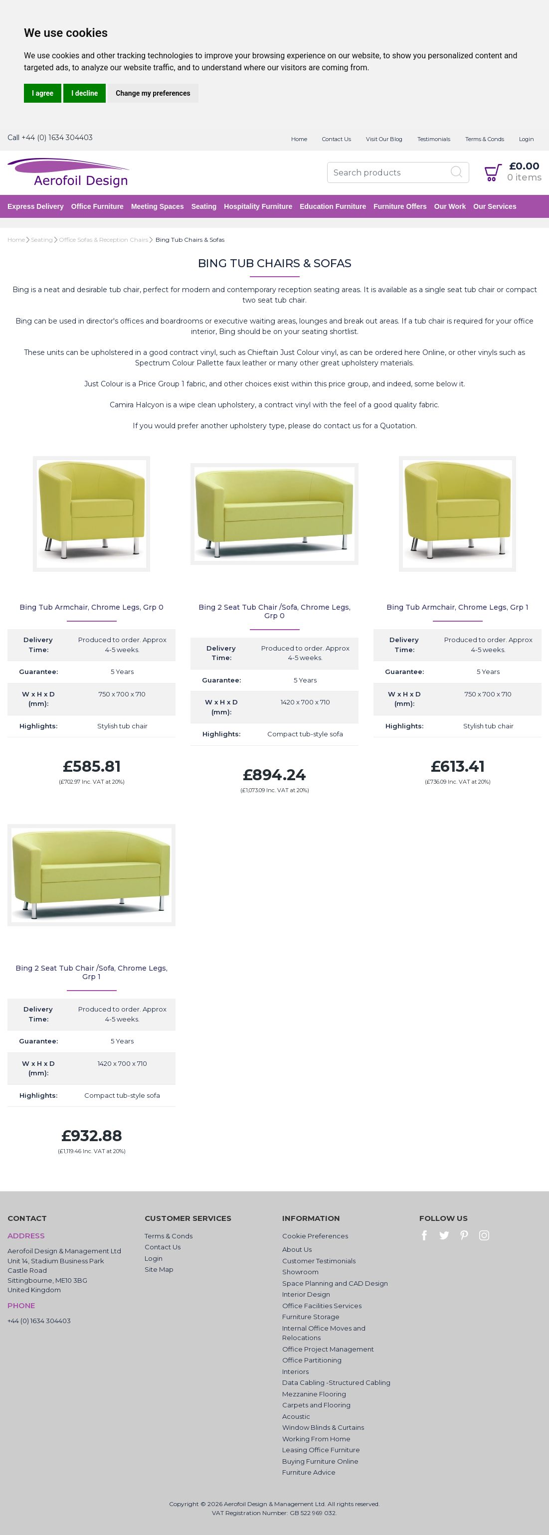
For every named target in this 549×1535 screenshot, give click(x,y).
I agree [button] (42, 93)
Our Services (494, 206)
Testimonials (433, 139)
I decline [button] (84, 93)
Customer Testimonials (319, 1261)
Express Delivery (35, 206)
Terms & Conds (484, 139)
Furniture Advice (309, 1472)
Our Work (450, 206)
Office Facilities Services (322, 1306)
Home (299, 139)
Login (526, 139)
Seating (204, 206)
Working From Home (316, 1439)
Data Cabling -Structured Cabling (336, 1382)
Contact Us (336, 139)
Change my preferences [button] (153, 93)
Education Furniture (333, 206)
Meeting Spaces (157, 206)
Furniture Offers (400, 206)
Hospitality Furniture (258, 206)
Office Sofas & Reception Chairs (103, 239)
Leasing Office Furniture (321, 1450)
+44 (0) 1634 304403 (57, 137)
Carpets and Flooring (316, 1405)
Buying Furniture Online (320, 1461)
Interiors (295, 1371)
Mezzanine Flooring (314, 1394)
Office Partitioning (312, 1360)
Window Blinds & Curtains (323, 1427)
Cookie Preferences (315, 1236)
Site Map (159, 1269)
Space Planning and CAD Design (335, 1283)
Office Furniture (97, 206)
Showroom (300, 1272)
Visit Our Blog (384, 139)
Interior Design (306, 1294)
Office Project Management (328, 1349)
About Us (297, 1249)
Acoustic (296, 1416)
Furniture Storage (311, 1317)
